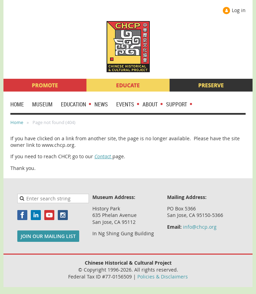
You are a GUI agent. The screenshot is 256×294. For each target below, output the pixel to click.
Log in (239, 10)
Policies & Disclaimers (162, 276)
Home (16, 122)
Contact (103, 156)
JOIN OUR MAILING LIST (48, 236)
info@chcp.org (200, 227)
